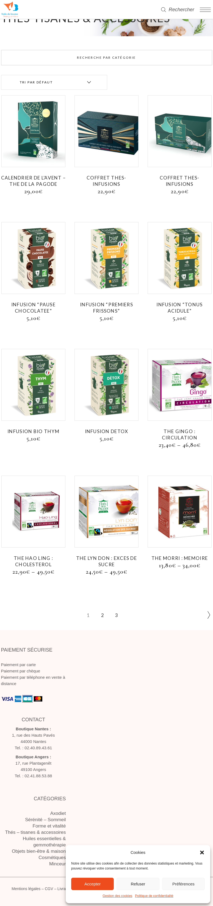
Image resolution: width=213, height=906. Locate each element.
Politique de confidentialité (154, 896)
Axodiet (58, 813)
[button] (202, 852)
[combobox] (54, 82)
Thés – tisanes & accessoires (35, 832)
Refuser (138, 884)
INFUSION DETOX (106, 431)
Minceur (57, 863)
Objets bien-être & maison (39, 851)
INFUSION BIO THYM (33, 431)
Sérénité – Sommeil (45, 819)
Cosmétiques (52, 857)
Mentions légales (26, 889)
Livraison (65, 889)
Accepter (92, 884)
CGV (49, 889)
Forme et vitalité (49, 826)
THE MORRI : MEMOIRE (179, 558)
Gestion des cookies (117, 896)
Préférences (183, 884)
